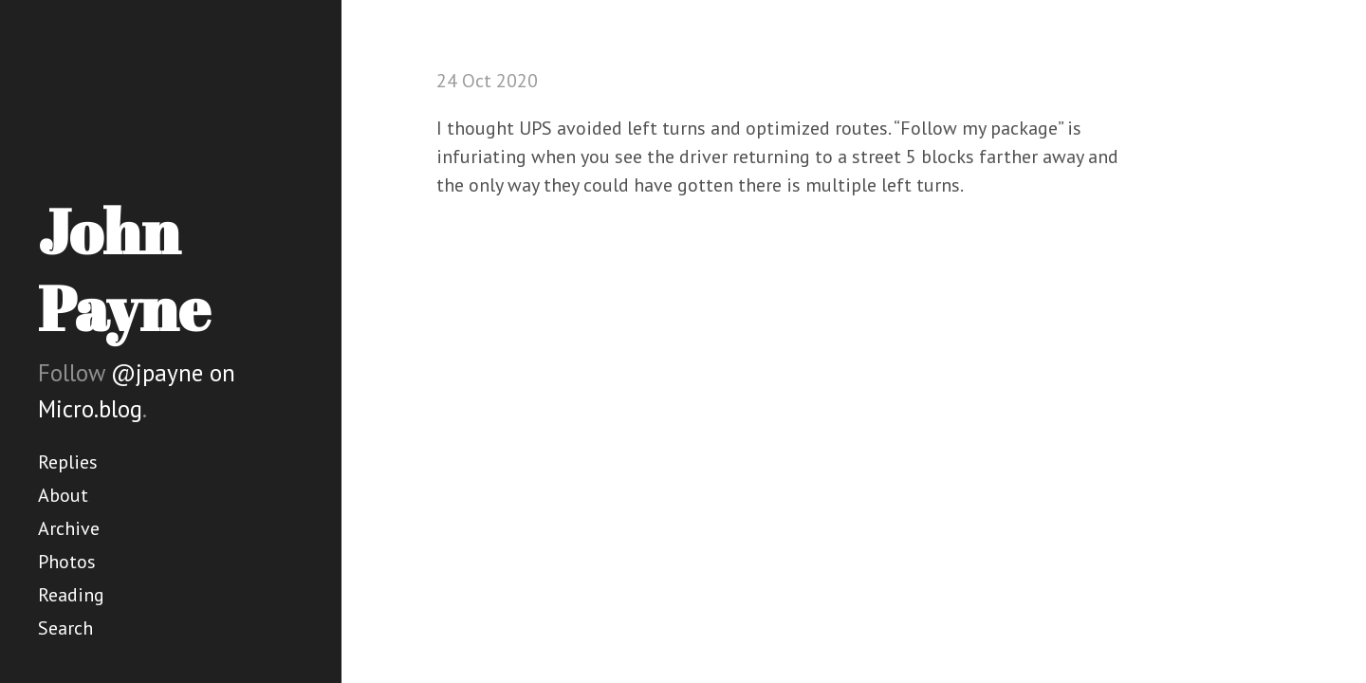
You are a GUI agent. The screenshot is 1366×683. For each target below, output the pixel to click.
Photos (67, 561)
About (63, 495)
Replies (68, 462)
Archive (69, 528)
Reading (71, 594)
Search (65, 628)
